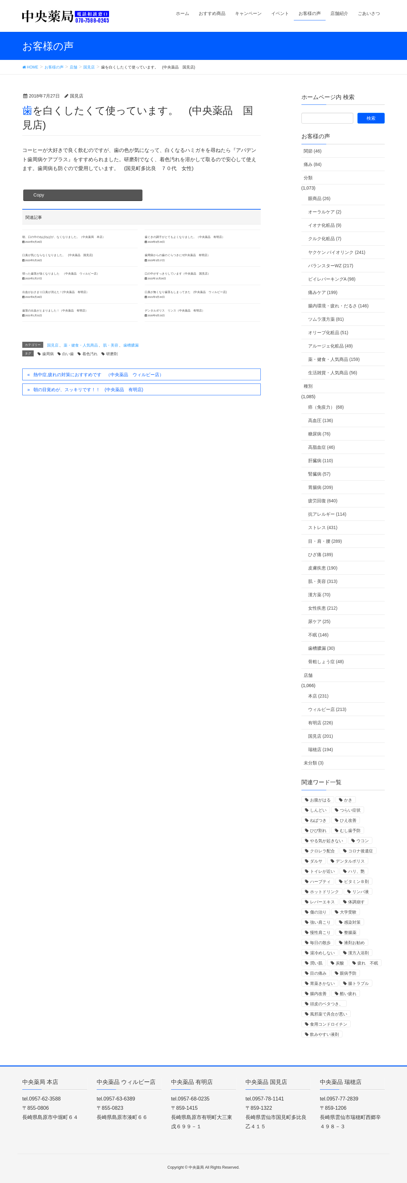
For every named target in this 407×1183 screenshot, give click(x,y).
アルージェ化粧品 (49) (330, 345)
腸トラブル (358, 983)
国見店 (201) (320, 736)
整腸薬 (350, 932)
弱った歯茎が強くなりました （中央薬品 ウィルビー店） (61, 273)
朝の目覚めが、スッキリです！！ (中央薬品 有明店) (88, 389)
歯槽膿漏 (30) (321, 648)
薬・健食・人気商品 (81, 345)
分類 (308, 177)
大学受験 (348, 912)
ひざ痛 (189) (320, 554)
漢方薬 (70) (319, 594)
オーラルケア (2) (324, 211)
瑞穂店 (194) (320, 749)
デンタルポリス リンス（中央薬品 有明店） (175, 310)
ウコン (362, 840)
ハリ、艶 (356, 871)
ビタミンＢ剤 (356, 881)
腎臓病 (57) (319, 474)
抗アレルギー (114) (327, 514)
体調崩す (356, 902)
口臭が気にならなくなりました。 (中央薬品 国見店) (57, 255)
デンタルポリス (350, 861)
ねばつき (318, 820)
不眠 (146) (318, 634)
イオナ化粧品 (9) (324, 225)
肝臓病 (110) (320, 460)
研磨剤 (112, 354)
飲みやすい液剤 (324, 1034)
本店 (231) (318, 696)
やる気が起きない (326, 840)
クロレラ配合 (322, 851)
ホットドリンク (324, 891)
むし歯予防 (350, 830)
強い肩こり (320, 922)
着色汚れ (90, 354)
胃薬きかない (322, 983)
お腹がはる (320, 800)
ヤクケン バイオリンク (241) (336, 252)
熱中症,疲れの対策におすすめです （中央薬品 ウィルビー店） (98, 374)
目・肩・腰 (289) (325, 541)
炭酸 (340, 963)
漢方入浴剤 (358, 952)
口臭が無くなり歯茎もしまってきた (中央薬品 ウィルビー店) (186, 292)
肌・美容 (110, 345)
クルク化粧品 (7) (324, 238)
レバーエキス (322, 902)
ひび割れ (318, 830)
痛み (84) (313, 164)
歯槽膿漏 (131, 345)
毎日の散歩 (320, 942)
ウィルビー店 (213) (327, 709)
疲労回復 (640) (323, 500)
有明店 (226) (320, 722)
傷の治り (318, 912)
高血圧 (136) (320, 420)
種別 (308, 386)
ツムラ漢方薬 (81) (326, 319)
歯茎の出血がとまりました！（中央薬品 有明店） (55, 310)
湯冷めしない (322, 952)
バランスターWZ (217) (330, 265)
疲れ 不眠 (367, 963)
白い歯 (68, 354)
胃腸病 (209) (320, 487)
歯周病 (48, 354)
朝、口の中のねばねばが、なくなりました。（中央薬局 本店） (63, 237)
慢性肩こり (320, 932)
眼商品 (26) (319, 198)
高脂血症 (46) (321, 447)
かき (348, 800)
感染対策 (352, 922)
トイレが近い (322, 871)
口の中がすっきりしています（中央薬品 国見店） (177, 273)
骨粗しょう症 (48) (326, 661)
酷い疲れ (348, 993)
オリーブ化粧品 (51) (328, 332)
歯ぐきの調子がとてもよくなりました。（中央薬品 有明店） (185, 237)
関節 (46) (313, 151)
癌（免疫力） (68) (326, 407)
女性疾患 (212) (323, 608)
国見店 (53, 345)
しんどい (318, 810)
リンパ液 (360, 891)
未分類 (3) (314, 762)
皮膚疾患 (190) (323, 567)
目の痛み (318, 973)
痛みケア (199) (323, 292)
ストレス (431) (323, 527)
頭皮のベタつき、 (326, 1003)
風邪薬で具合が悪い (328, 1014)
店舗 (308, 675)
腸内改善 (318, 993)
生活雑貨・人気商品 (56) (332, 372)
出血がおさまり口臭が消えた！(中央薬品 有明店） (55, 292)
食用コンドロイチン (328, 1024)
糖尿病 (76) (319, 433)
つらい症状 (350, 810)
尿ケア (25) (319, 621)
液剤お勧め (354, 942)
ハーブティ (320, 881)
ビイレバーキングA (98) (331, 279)
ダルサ (316, 861)
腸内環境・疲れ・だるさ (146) (338, 305)
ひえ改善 (348, 820)
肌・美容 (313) (323, 581)
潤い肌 (316, 963)
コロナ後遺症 (360, 851)
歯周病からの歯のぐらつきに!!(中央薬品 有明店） (177, 255)
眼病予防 (348, 973)
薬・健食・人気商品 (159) (334, 359)
